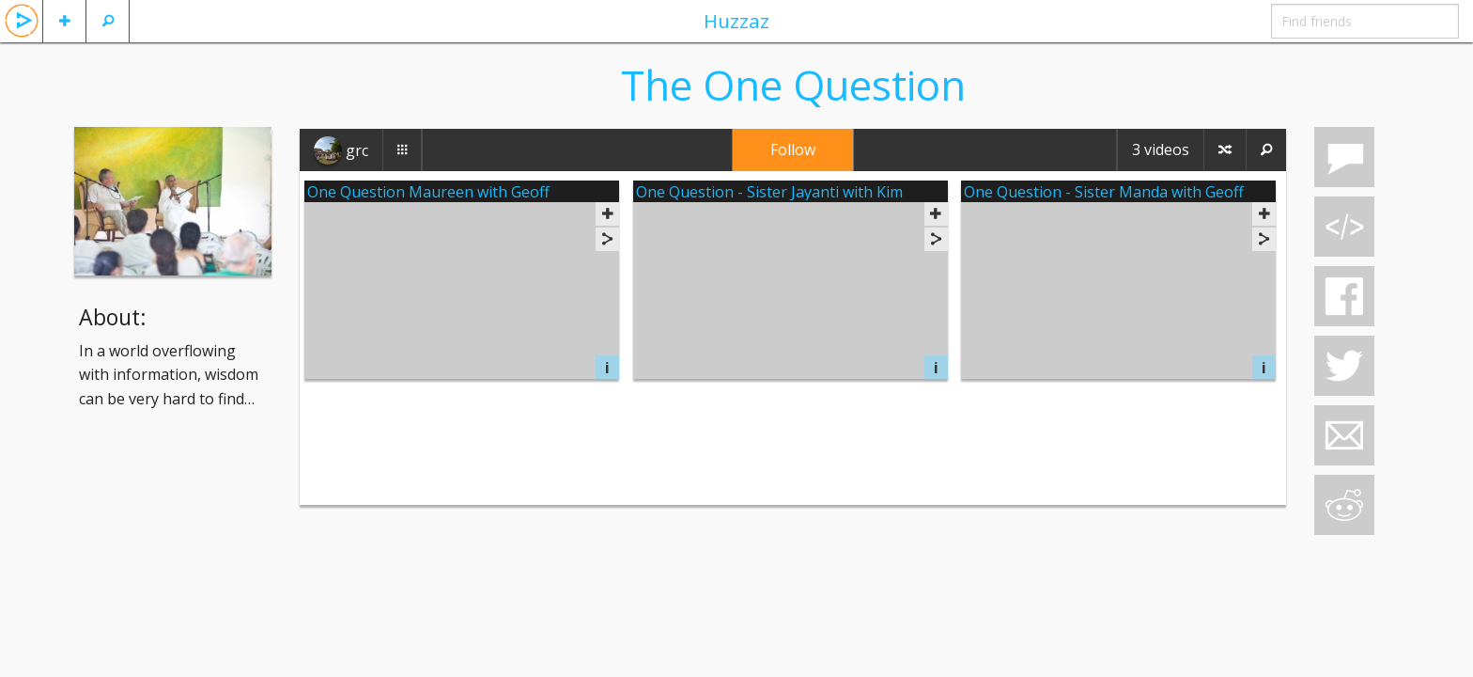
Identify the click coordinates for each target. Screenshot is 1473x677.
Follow (792, 149)
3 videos (1160, 149)
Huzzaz (736, 21)
